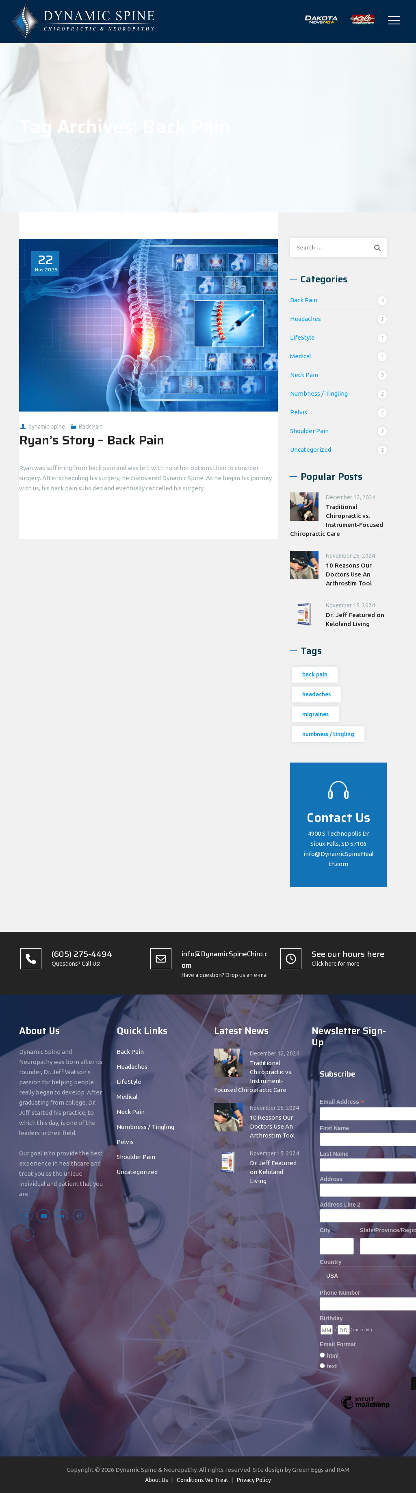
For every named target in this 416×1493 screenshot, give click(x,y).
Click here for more (336, 963)
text (332, 1366)
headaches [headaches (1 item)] (316, 694)
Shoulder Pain (309, 430)
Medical (300, 356)
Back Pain (91, 426)
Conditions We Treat (202, 1480)
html (333, 1355)
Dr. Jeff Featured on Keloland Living (355, 619)
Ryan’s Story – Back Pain (91, 440)
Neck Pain (304, 374)
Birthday (331, 1318)
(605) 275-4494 (82, 953)
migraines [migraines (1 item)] (315, 714)
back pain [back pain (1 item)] (314, 674)
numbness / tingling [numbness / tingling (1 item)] (328, 734)
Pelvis (298, 412)
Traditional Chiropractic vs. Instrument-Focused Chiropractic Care (336, 520)
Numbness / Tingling (319, 393)
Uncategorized (310, 449)
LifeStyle (302, 337)
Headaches (305, 318)
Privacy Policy (254, 1480)
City (325, 1230)
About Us (156, 1480)
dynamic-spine (46, 426)
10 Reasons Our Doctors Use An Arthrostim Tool (349, 574)
